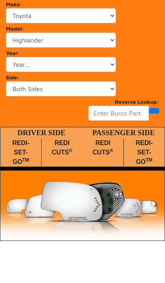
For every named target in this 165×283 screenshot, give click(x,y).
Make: (14, 4)
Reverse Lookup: (137, 101)
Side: (12, 77)
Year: (13, 53)
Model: (15, 28)
